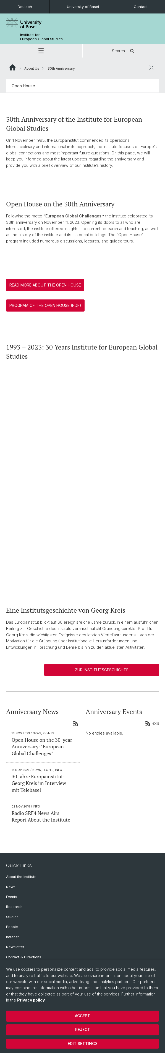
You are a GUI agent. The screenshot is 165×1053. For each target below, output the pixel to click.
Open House (23, 85)
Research (14, 907)
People (12, 927)
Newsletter (15, 947)
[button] (41, 51)
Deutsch (25, 6)
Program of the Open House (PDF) (45, 305)
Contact (141, 6)
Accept (82, 1015)
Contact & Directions (23, 957)
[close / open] (151, 67)
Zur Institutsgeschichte (102, 669)
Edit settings (83, 1043)
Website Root (12, 67)
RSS (152, 723)
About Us (31, 68)
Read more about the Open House (45, 285)
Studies (12, 917)
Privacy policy (31, 1000)
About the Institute (21, 877)
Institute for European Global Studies (41, 37)
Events (11, 897)
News (10, 887)
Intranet (12, 937)
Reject (82, 1029)
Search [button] (124, 51)
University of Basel (83, 6)
